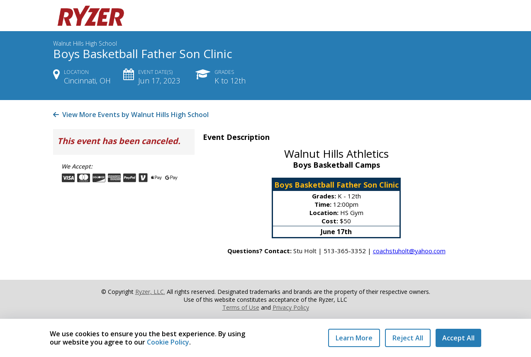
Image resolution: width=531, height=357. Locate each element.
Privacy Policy (291, 307)
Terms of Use (240, 307)
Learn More (354, 337)
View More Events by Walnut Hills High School (131, 114)
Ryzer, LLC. (150, 292)
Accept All (458, 337)
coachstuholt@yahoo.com (409, 251)
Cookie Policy (168, 342)
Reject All (407, 337)
